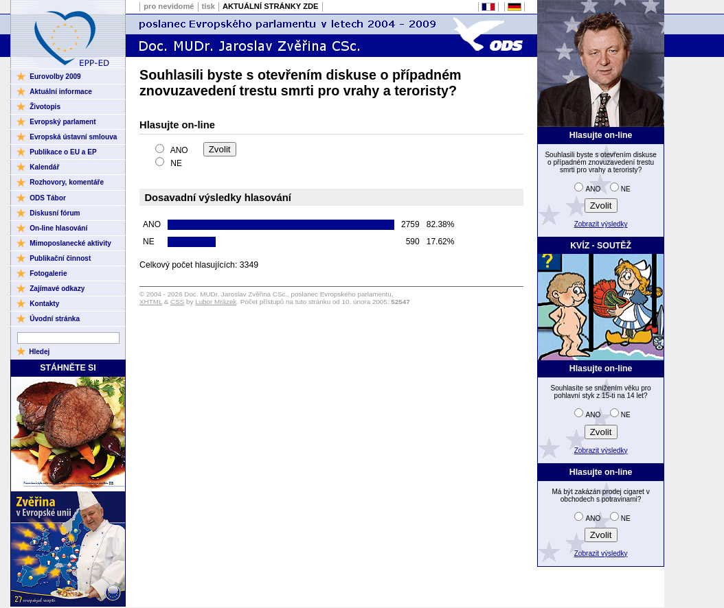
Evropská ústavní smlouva (73, 137)
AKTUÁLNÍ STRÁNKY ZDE (271, 6)
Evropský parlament (62, 122)
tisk (208, 6)
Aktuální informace (61, 91)
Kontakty (44, 303)
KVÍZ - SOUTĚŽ (600, 245)
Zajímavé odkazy (57, 288)
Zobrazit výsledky (601, 224)
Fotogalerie (48, 273)
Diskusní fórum (55, 213)
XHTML (150, 301)
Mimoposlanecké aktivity (70, 243)
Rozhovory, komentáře (67, 182)
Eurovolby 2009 (55, 76)
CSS (177, 301)
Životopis (45, 106)
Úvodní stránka (55, 319)
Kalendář (44, 167)
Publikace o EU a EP (63, 152)
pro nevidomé (169, 6)
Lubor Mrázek (215, 301)
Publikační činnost (60, 258)
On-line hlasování (58, 228)
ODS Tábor (48, 198)
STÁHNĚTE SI (67, 368)
